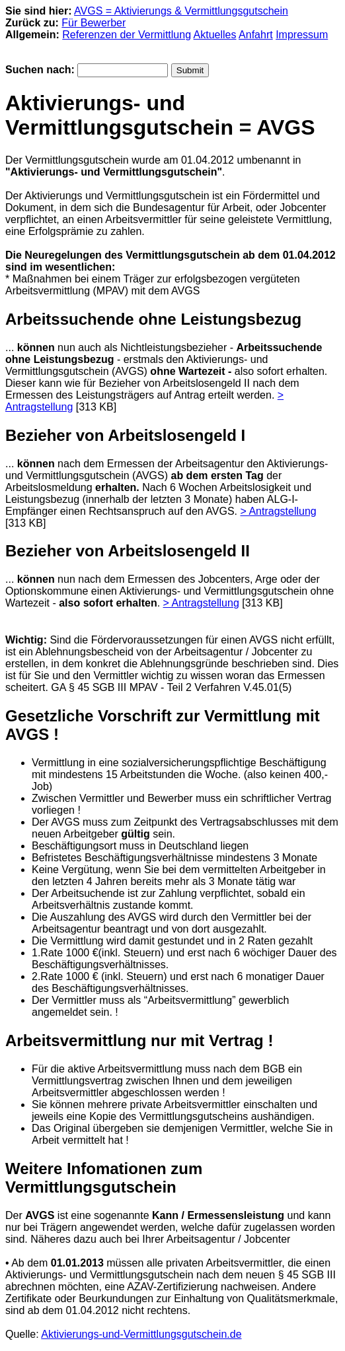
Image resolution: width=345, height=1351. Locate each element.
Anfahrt (256, 34)
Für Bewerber (93, 22)
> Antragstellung (278, 511)
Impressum (302, 34)
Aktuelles (215, 34)
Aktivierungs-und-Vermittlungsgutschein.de (141, 1334)
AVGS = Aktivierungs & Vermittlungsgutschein (181, 10)
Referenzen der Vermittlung (126, 34)
